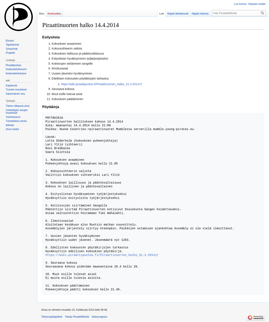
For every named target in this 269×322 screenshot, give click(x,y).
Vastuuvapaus (99, 316)
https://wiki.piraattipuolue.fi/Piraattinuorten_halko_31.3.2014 (100, 84)
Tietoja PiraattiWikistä (77, 316)
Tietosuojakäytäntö (51, 316)
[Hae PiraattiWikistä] (239, 13)
